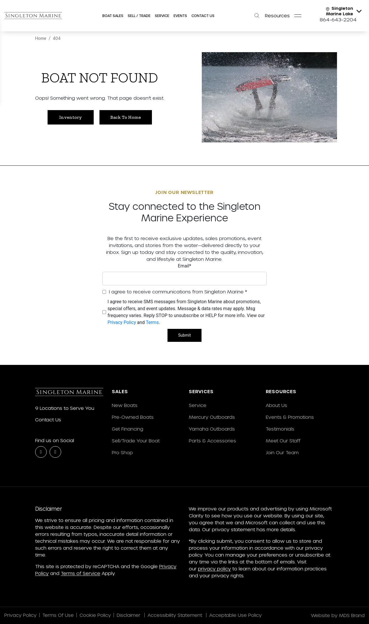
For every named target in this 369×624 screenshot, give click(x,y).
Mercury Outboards (212, 417)
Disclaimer (129, 615)
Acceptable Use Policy (236, 615)
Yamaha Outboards (212, 428)
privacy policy (214, 568)
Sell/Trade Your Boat (136, 440)
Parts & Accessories (212, 440)
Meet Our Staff (283, 440)
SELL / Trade (139, 16)
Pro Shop (122, 452)
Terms (152, 322)
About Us (276, 405)
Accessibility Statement (176, 615)
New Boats (125, 405)
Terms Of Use (58, 615)
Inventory (70, 117)
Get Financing (127, 428)
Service (197, 405)
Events (180, 16)
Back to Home (125, 117)
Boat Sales (112, 16)
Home (40, 38)
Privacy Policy (122, 322)
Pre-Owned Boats (133, 417)
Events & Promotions (290, 417)
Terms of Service (80, 573)
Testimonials (280, 428)
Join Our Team (282, 452)
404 (57, 38)
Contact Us (202, 16)
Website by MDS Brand (338, 615)
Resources (277, 15)
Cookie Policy (95, 615)
